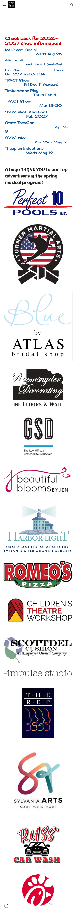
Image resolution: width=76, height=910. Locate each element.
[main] (38, 95)
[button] (4, 4)
